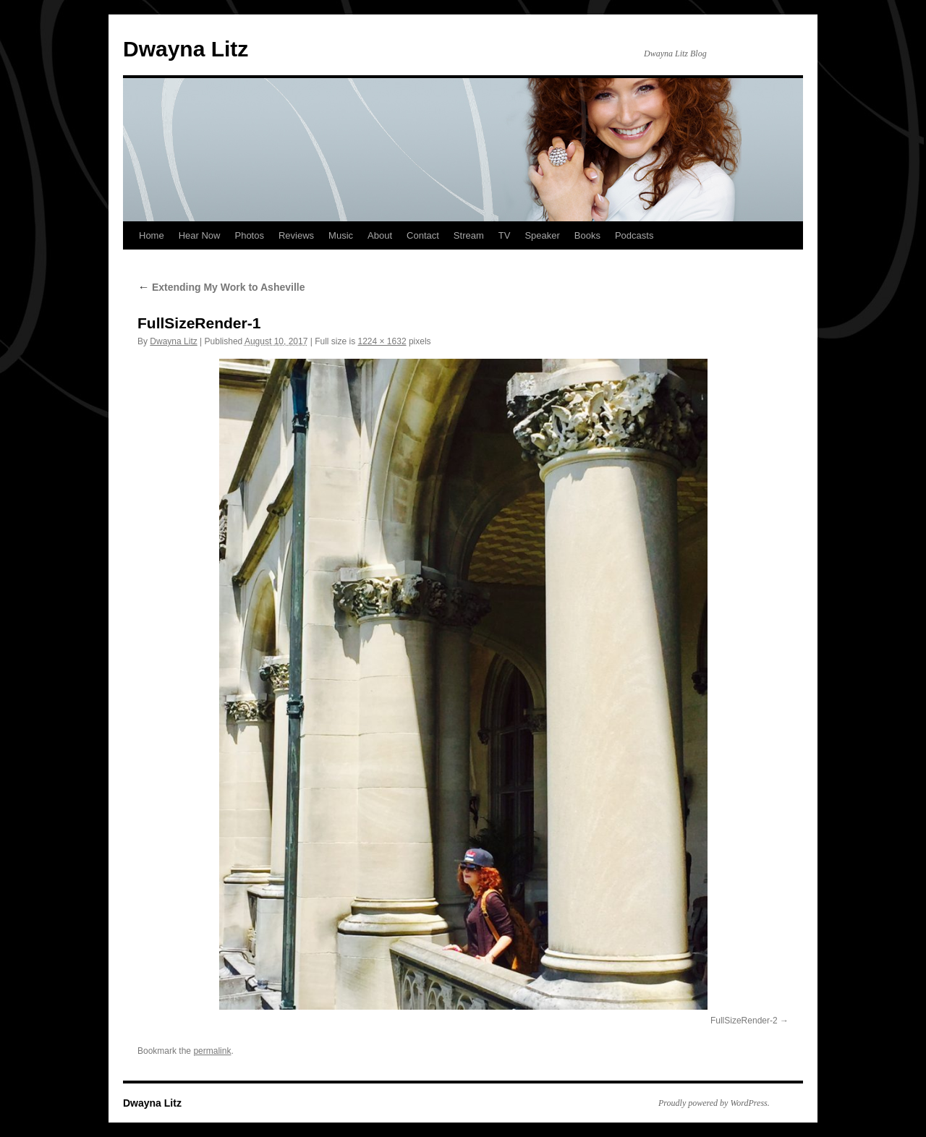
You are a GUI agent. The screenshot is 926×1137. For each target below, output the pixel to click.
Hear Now (200, 235)
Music (340, 235)
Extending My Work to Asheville (221, 287)
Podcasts (634, 235)
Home (151, 235)
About (380, 235)
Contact (423, 235)
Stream (469, 235)
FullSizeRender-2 (744, 1020)
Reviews (296, 235)
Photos (248, 235)
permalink (212, 1051)
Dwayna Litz (185, 49)
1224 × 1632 (382, 341)
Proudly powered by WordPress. (714, 1103)
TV (504, 235)
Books (587, 235)
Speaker (541, 235)
